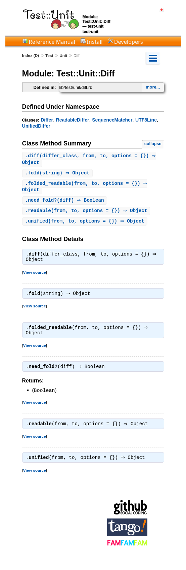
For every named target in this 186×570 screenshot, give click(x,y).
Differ (47, 120)
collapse (152, 143)
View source (34, 275)
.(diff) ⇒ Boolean (65, 202)
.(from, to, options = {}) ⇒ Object (87, 213)
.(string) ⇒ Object (58, 174)
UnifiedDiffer (36, 126)
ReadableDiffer (72, 120)
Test (49, 55)
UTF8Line (146, 120)
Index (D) (30, 55)
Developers (128, 41)
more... (153, 87)
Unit (63, 55)
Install (94, 41)
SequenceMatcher (112, 120)
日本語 (161, 9)
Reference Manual (52, 41)
